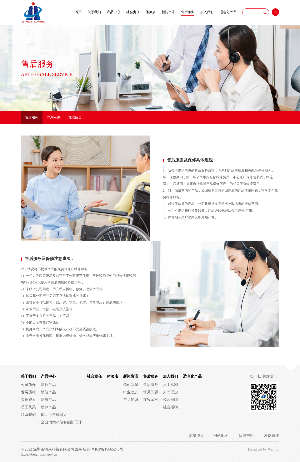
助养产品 (48, 407)
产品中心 (113, 12)
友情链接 (271, 436)
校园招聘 (170, 400)
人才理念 (170, 392)
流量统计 (196, 436)
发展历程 (28, 392)
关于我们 (94, 12)
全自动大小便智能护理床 (61, 422)
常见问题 (53, 117)
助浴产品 (48, 400)
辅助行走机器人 (54, 415)
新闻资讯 (168, 12)
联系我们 (28, 415)
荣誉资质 (28, 400)
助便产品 (48, 392)
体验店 (151, 12)
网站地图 (221, 436)
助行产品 (48, 385)
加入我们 (207, 12)
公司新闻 (130, 385)
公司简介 (28, 385)
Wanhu (273, 449)
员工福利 (170, 385)
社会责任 (133, 12)
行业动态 (130, 392)
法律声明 (247, 436)
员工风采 (28, 407)
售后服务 (187, 12)
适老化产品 (228, 12)
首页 (78, 12)
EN (276, 12)
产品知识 (130, 400)
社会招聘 (170, 407)
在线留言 (75, 117)
